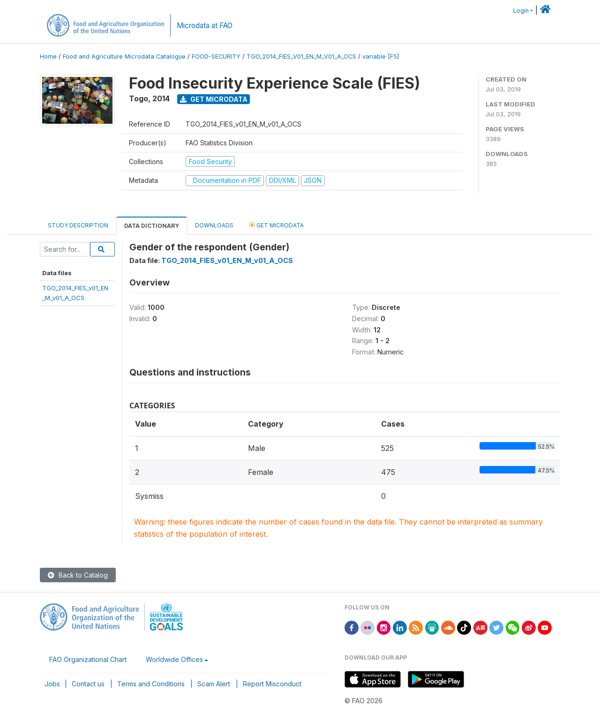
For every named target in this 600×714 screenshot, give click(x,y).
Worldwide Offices (174, 659)
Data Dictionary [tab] (151, 225)
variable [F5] (380, 56)
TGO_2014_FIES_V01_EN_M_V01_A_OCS (301, 56)
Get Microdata (214, 99)
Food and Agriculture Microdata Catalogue (124, 56)
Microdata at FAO (204, 25)
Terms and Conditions (151, 684)
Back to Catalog (78, 575)
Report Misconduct (272, 684)
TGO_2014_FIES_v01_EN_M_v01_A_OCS (227, 260)
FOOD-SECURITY (216, 56)
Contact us (88, 684)
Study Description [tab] (78, 225)
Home (48, 56)
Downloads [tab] (214, 225)
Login (521, 10)
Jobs (52, 684)
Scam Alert (213, 684)
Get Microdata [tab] (276, 225)
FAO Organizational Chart (88, 659)
